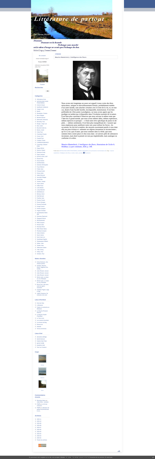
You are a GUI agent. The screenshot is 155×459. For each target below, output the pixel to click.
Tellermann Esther (41, 247)
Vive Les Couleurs (41, 347)
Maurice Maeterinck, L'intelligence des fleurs (70, 57)
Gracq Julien (40, 173)
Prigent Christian (41, 210)
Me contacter (42, 55)
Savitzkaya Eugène (42, 239)
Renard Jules (40, 224)
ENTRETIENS (40, 162)
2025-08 (39, 425)
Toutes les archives (42, 440)
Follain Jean (40, 169)
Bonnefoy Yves (41, 121)
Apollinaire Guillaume (42, 107)
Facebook (86, 152)
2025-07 (39, 427)
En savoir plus (108, 457)
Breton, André (40, 130)
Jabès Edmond (41, 175)
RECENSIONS (41, 220)
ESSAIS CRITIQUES (42, 165)
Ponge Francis (40, 206)
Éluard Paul (40, 158)
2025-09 (39, 423)
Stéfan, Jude (40, 243)
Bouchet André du (41, 128)
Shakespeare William (42, 241)
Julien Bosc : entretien (43, 402)
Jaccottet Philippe (41, 177)
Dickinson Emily (41, 152)
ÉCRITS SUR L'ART (42, 156)
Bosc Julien (40, 126)
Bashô (38, 111)
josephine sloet (41, 345)
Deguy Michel (40, 148)
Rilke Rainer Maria (42, 229)
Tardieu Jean (40, 245)
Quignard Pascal (41, 218)
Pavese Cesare (41, 200)
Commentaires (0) (101, 150)
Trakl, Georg (40, 249)
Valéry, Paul (40, 251)
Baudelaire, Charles (42, 113)
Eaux (42, 390)
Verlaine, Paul (40, 254)
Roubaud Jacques (41, 231)
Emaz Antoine (40, 160)
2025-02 (39, 438)
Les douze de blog (42, 322)
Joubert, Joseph (41, 181)
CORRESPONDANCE (43, 142)
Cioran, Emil (40, 136)
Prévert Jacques (41, 208)
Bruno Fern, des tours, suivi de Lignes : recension (43, 286)
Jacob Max (40, 179)
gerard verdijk (40, 343)
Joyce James (40, 183)
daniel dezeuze (41, 339)
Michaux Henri (40, 194)
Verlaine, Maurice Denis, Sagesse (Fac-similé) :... (42, 267)
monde (73, 152)
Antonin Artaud (41, 105)
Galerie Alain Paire (42, 341)
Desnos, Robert (41, 150)
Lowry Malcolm (41, 190)
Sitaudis (39, 326)
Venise (42, 365)
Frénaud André (41, 171)
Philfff (38, 404)
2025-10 (39, 421)
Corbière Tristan (41, 140)
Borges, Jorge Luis (42, 123)
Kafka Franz (40, 185)
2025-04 (39, 433)
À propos (42, 84)
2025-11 (39, 419)
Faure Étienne (40, 167)
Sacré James (40, 235)
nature (76, 152)
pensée (80, 152)
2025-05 (39, 431)
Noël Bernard (40, 196)
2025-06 (39, 429)
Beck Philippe (40, 115)
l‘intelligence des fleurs (65, 152)
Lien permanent (92, 150)
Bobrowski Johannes (42, 119)
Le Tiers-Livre (40, 318)
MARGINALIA (40, 192)
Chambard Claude (41, 134)
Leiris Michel (40, 187)
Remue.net (40, 324)
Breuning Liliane (41, 400)
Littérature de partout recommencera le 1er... (43, 409)
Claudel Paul (40, 138)
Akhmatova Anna (41, 99)
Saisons (42, 377)
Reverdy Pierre (41, 226)
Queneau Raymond (42, 216)
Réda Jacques (40, 222)
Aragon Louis (40, 109)
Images (37, 352)
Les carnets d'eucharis (43, 320)
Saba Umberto (40, 233)
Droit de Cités (40, 303)
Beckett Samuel (41, 117)
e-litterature (40, 305)
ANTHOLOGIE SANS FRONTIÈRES (68, 150)
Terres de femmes (41, 328)
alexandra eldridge (42, 337)
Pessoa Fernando (41, 204)
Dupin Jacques (41, 154)
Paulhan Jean (40, 198)
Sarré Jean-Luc (41, 237)
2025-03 (39, 436)
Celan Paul (40, 132)
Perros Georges (41, 202)
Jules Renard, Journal (42, 271)
